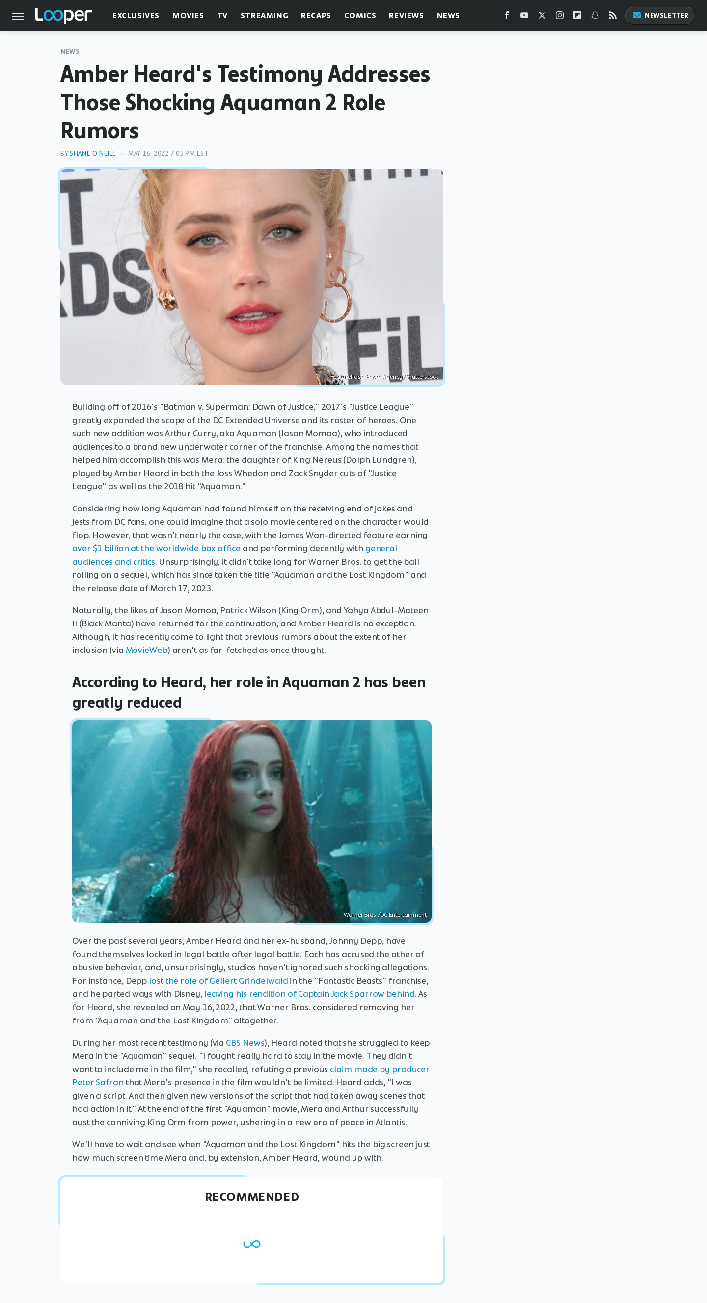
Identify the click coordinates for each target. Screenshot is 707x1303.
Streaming (264, 15)
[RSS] (613, 17)
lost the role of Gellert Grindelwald (218, 981)
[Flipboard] (577, 17)
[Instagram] (560, 17)
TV (222, 15)
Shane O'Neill (93, 153)
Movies (188, 15)
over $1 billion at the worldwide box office (156, 548)
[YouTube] (524, 17)
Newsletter (660, 15)
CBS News (245, 1042)
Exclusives (136, 15)
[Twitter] (542, 17)
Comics (360, 15)
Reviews (406, 15)
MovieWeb (146, 650)
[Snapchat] (595, 17)
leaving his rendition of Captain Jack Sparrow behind (309, 994)
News (448, 15)
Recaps (316, 15)
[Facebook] (507, 17)
